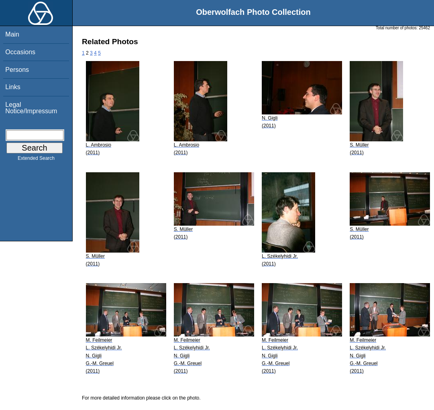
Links (12, 87)
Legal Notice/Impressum (31, 107)
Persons (17, 69)
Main (12, 34)
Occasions (20, 52)
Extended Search (36, 159)
